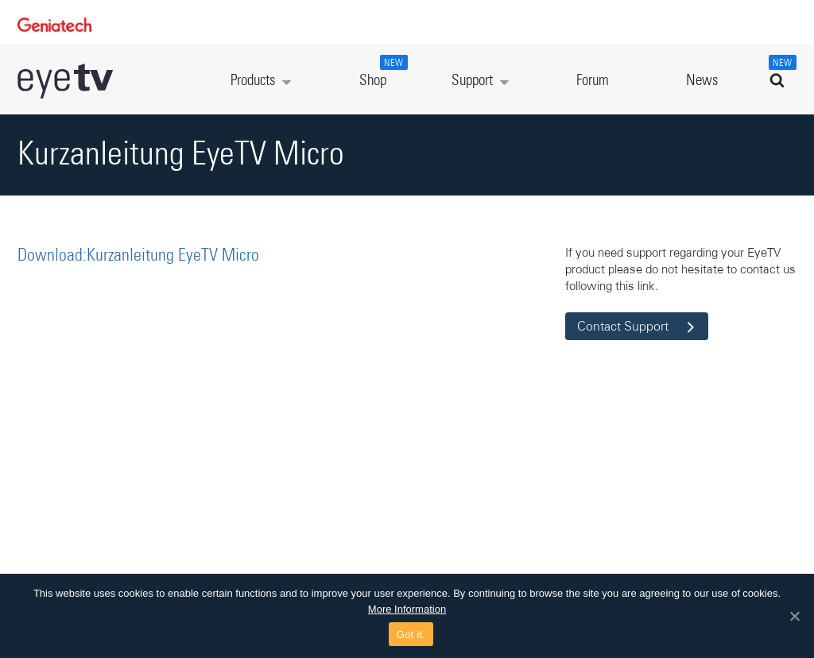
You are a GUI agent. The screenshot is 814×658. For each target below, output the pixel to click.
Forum (592, 80)
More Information (407, 609)
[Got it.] (794, 616)
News (702, 80)
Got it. (411, 635)
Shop (381, 71)
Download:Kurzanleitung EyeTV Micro (138, 256)
